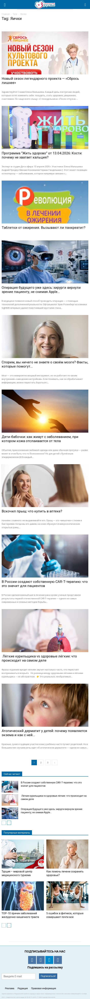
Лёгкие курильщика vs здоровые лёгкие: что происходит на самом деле (39, 658)
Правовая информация (43, 988)
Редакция (23, 988)
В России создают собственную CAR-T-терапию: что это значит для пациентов (45, 584)
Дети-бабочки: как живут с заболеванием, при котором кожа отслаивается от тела (40, 439)
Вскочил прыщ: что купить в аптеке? (32, 511)
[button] (85, 4)
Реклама (9, 988)
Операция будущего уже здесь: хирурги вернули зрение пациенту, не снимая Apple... (41, 290)
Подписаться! (48, 976)
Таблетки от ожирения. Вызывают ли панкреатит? (43, 228)
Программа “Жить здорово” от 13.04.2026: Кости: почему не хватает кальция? (42, 155)
